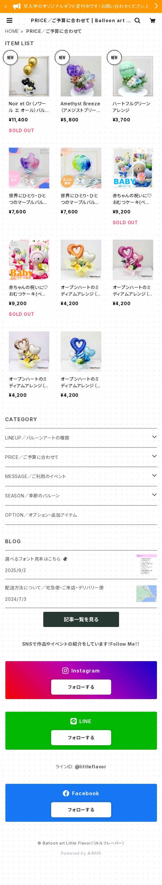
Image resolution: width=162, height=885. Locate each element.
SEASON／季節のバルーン (32, 495)
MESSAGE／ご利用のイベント (35, 476)
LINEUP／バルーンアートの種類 (37, 437)
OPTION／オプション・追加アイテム (41, 515)
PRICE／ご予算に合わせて (32, 457)
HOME (12, 31)
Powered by (81, 853)
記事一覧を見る (81, 619)
